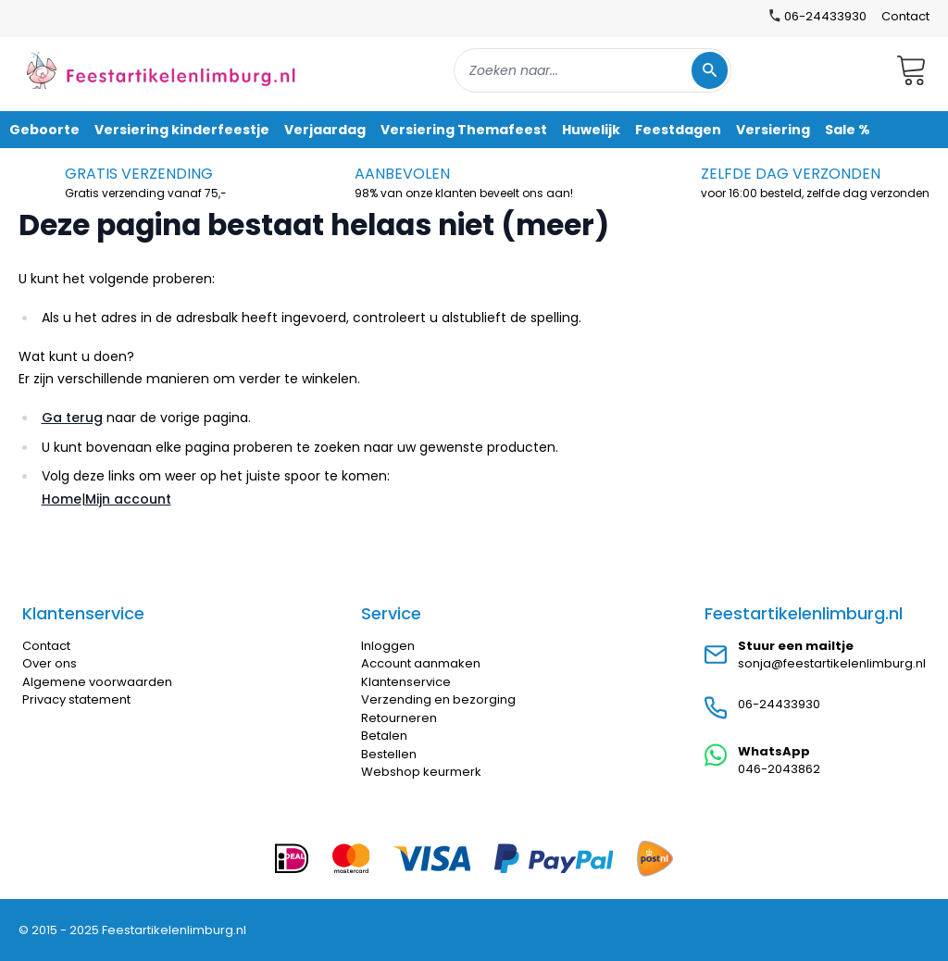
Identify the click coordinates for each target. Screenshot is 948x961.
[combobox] (592, 70)
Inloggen (388, 646)
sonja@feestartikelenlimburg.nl (832, 663)
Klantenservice (406, 682)
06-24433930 (779, 704)
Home (61, 499)
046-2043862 (779, 769)
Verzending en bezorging (438, 699)
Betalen (384, 735)
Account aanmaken (420, 663)
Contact (905, 16)
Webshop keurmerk (421, 771)
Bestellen (389, 754)
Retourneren (399, 718)
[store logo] (161, 70)
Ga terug (72, 417)
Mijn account (128, 499)
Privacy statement (76, 699)
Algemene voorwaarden (97, 682)
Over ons (49, 663)
